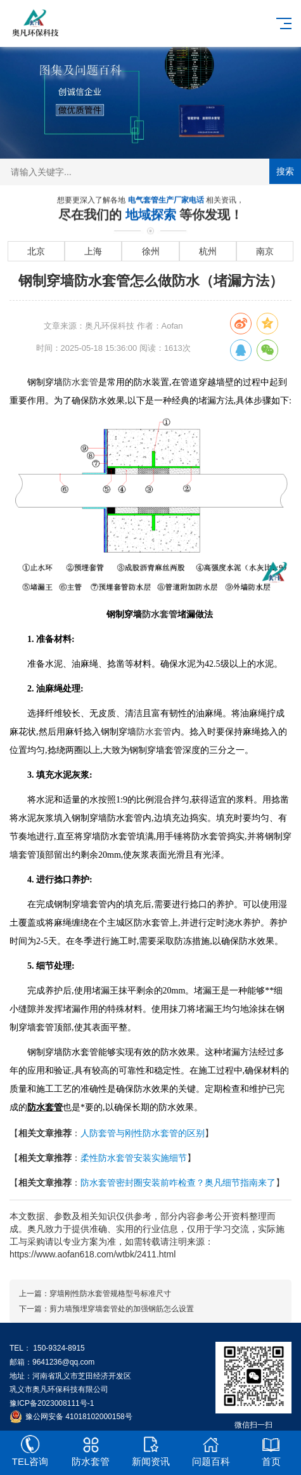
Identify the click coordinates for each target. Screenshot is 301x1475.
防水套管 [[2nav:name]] (90, 1451)
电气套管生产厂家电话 (167, 200)
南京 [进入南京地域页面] (265, 251)
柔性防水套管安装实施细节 (133, 1158)
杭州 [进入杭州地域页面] (208, 251)
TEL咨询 (30, 1451)
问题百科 (211, 1451)
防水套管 (80, 382)
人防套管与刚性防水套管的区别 (142, 1133)
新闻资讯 (150, 1451)
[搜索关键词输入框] (150, 172)
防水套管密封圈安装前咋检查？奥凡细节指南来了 (178, 1182)
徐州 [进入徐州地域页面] (151, 251)
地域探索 (152, 215)
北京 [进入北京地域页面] (36, 251)
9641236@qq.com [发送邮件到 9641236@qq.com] (63, 1362)
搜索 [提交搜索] (285, 171)
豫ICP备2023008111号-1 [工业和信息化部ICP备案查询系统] (52, 1403)
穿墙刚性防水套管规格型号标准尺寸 (110, 1293)
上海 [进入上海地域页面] (93, 251)
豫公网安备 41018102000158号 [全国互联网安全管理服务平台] (78, 1416)
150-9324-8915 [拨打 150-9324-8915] (58, 1348)
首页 (271, 1451)
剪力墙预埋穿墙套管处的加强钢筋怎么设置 (121, 1308)
